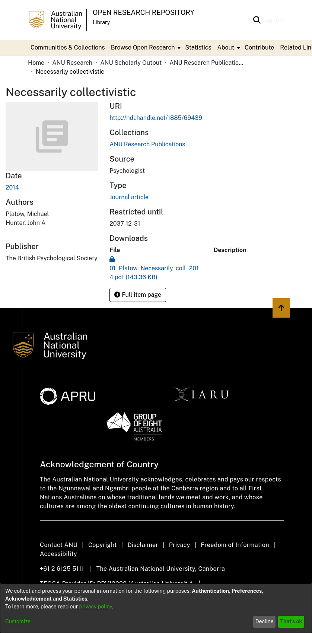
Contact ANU (58, 544)
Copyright (102, 544)
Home (36, 62)
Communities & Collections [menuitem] (68, 47)
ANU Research (72, 62)
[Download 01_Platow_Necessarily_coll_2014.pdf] (153, 268)
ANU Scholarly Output (131, 62)
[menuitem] (145, 47)
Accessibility (58, 553)
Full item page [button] (137, 294)
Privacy (179, 544)
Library (101, 22)
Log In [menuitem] (270, 19)
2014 (12, 187)
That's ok (291, 621)
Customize (18, 621)
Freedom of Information (235, 544)
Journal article (129, 197)
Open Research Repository (143, 12)
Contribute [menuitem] (259, 47)
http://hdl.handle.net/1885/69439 (155, 117)
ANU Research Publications (206, 62)
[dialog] (156, 608)
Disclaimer (142, 544)
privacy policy (95, 607)
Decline (264, 621)
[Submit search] (256, 20)
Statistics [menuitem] (198, 47)
